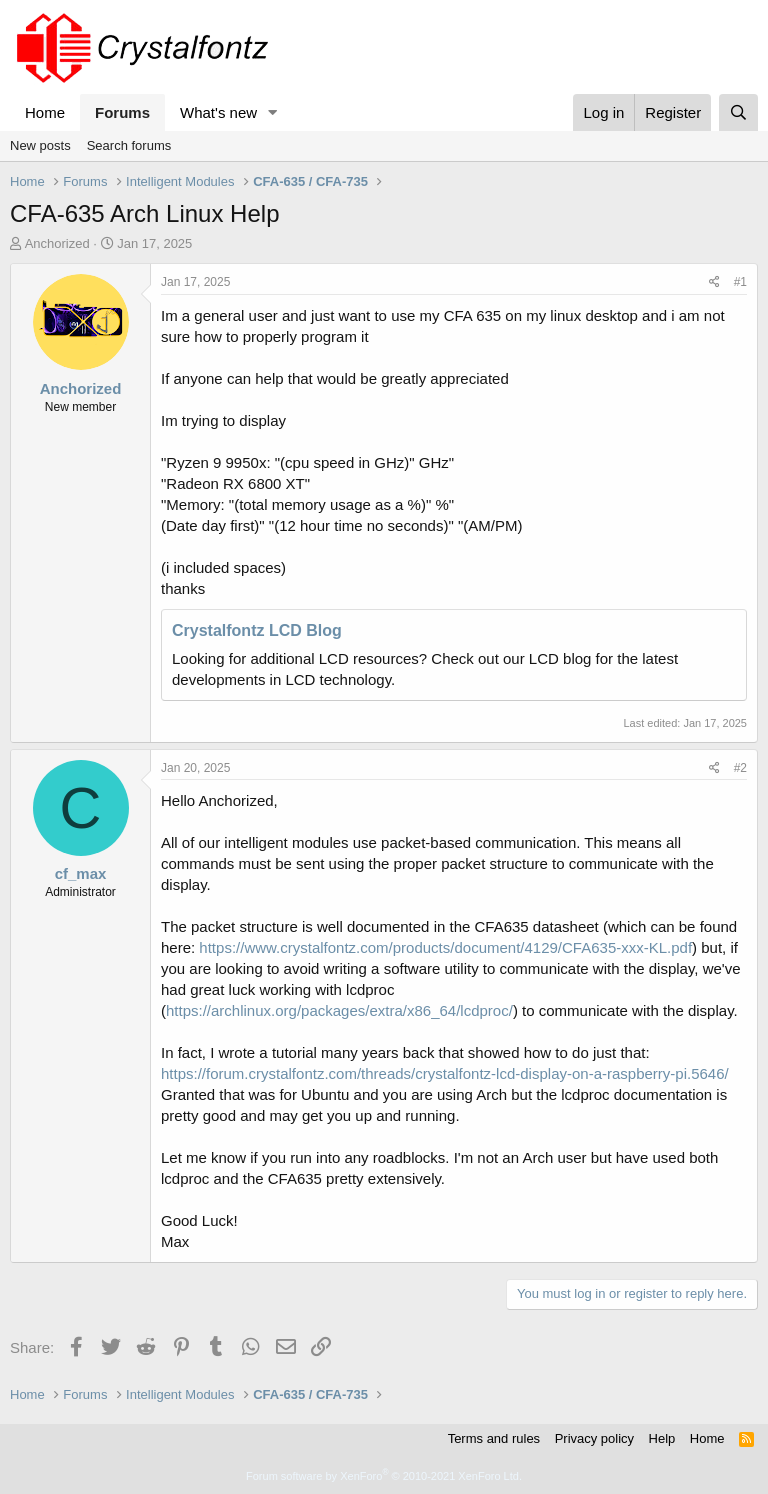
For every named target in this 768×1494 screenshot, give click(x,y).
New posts (40, 145)
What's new (218, 112)
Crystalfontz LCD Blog (257, 630)
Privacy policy (594, 1438)
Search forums (129, 145)
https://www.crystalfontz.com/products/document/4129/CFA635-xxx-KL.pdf (445, 947)
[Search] (738, 112)
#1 (740, 282)
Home (45, 112)
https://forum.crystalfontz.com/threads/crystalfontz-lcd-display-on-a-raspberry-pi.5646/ (445, 1073)
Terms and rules (494, 1438)
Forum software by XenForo (384, 1476)
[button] (273, 112)
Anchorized (57, 243)
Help (662, 1438)
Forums (122, 112)
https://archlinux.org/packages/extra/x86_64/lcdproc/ (339, 1010)
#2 (740, 768)
